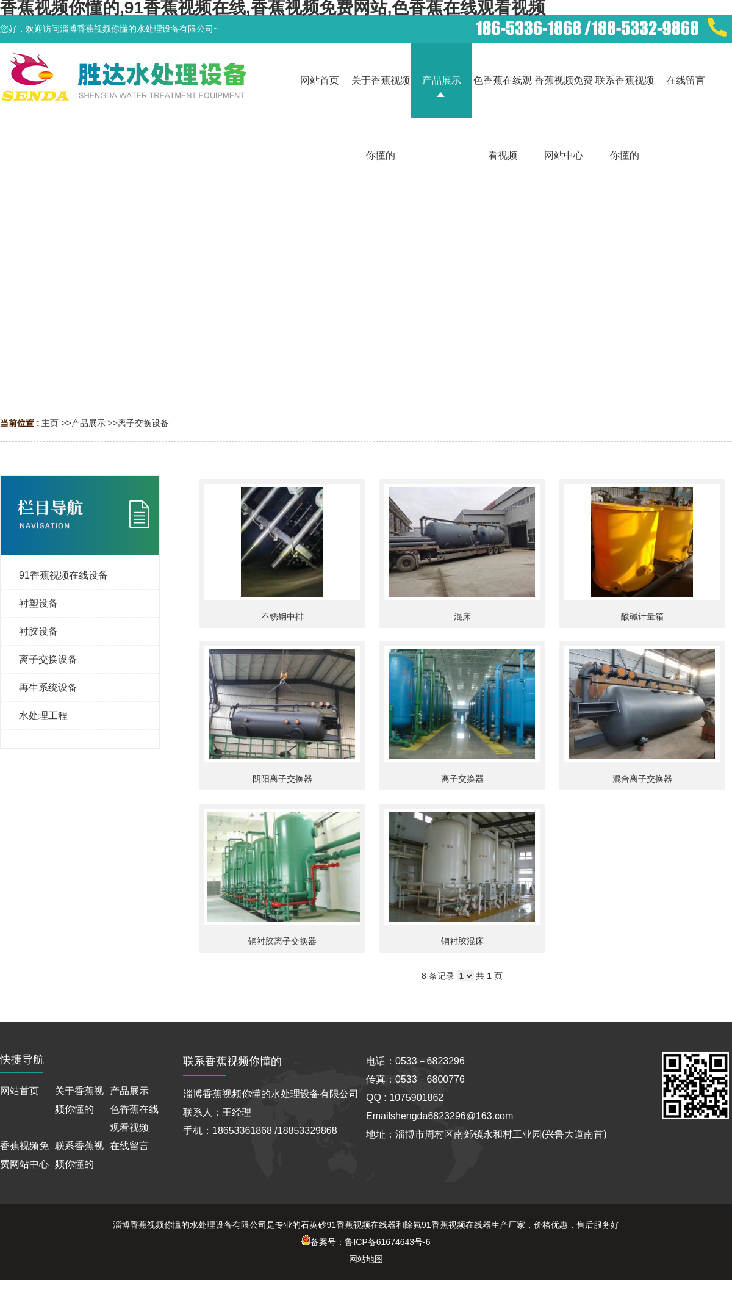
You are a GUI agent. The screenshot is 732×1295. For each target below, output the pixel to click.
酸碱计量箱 (642, 616)
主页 (50, 423)
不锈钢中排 (282, 616)
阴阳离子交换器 (282, 779)
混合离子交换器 (642, 779)
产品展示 (88, 423)
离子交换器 (462, 779)
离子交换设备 (143, 423)
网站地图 (366, 1259)
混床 (462, 616)
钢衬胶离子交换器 (282, 941)
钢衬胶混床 (462, 941)
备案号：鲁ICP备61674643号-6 (365, 1242)
